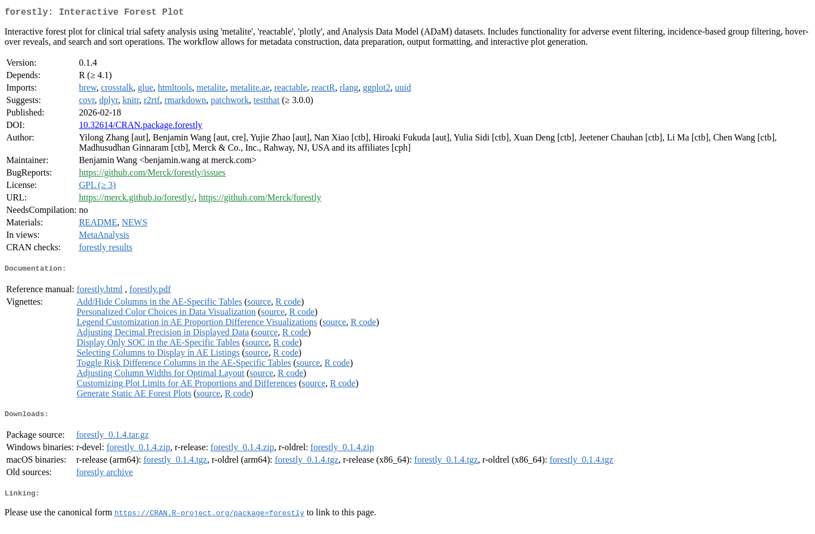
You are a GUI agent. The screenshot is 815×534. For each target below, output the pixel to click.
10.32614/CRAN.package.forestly (140, 127)
